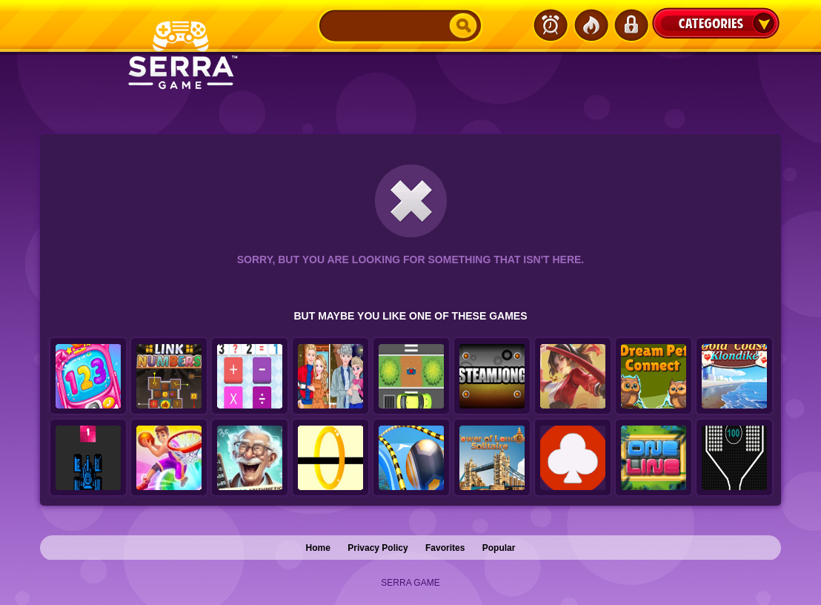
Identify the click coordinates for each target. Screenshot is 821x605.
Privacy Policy (378, 548)
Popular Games (590, 25)
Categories (716, 23)
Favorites (445, 548)
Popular (499, 548)
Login (630, 25)
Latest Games (550, 25)
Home (318, 548)
